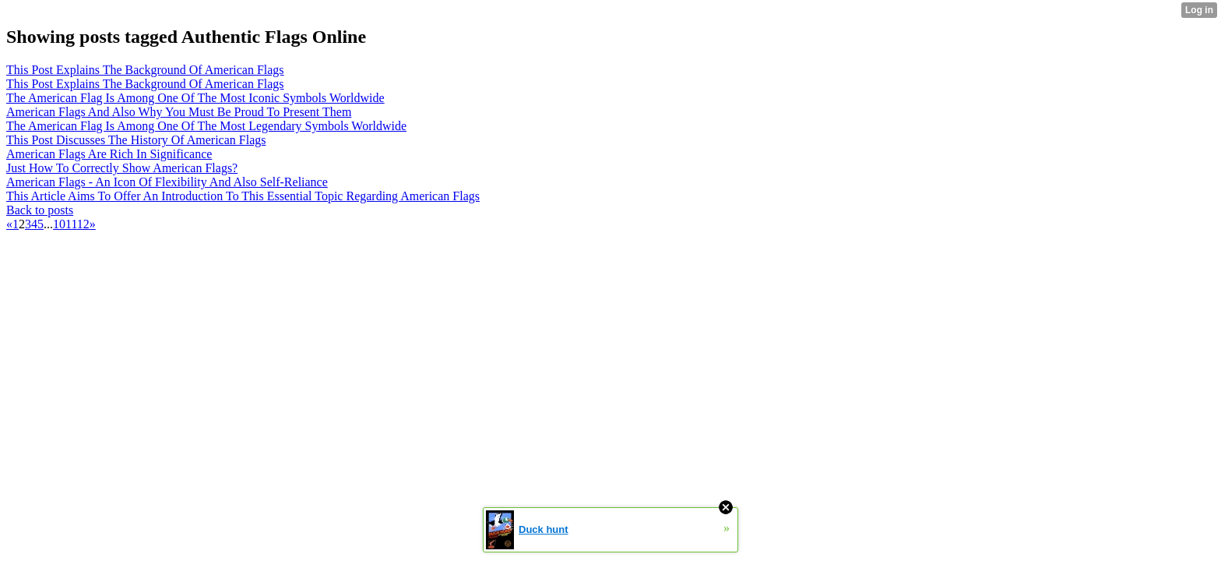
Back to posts (39, 210)
